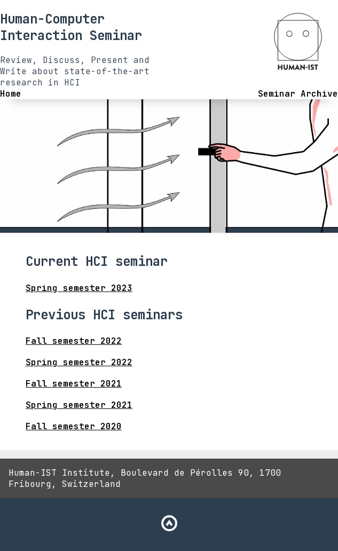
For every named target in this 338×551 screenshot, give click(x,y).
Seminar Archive (298, 93)
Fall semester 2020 (74, 426)
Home (10, 93)
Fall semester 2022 (74, 341)
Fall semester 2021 (74, 383)
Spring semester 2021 (79, 405)
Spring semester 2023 (79, 288)
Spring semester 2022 (79, 362)
